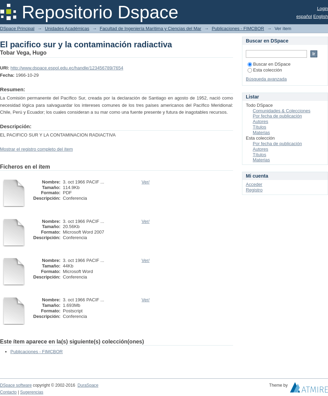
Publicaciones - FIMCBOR (238, 28)
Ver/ (145, 182)
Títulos (259, 127)
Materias (261, 132)
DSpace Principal (17, 28)
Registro (254, 189)
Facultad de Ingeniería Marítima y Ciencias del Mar (150, 28)
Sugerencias (31, 392)
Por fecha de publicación (277, 116)
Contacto (8, 392)
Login (322, 8)
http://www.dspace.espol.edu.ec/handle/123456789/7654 (66, 67)
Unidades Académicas (67, 28)
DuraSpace (87, 385)
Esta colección (265, 70)
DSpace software (16, 385)
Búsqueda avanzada (266, 79)
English (320, 16)
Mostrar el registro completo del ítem (36, 149)
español (304, 16)
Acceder (254, 184)
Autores (260, 121)
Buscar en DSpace (269, 64)
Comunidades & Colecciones (281, 110)
